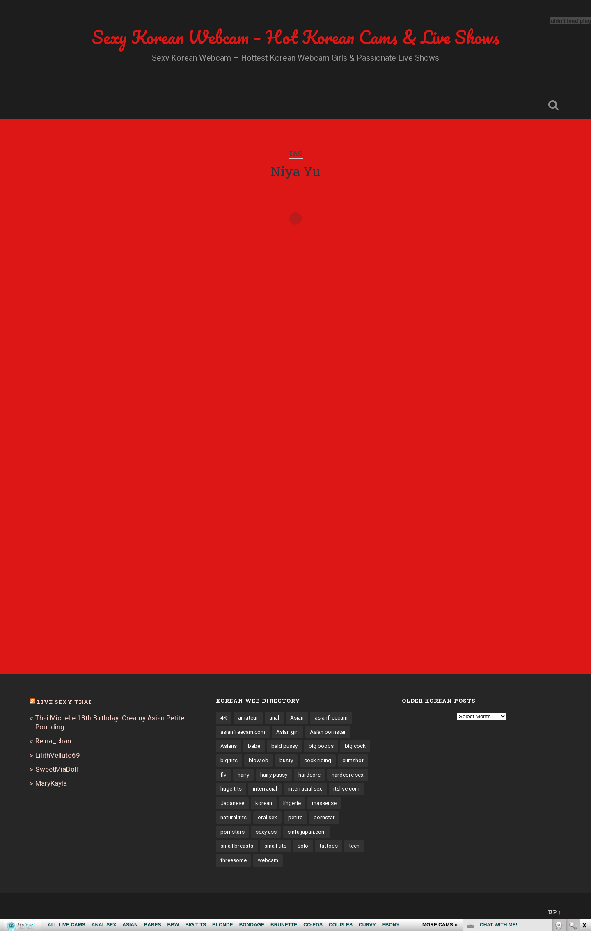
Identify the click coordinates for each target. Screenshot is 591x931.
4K (223, 717)
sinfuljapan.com (307, 831)
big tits (229, 760)
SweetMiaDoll (56, 769)
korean (263, 803)
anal (274, 717)
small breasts (236, 845)
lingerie (292, 803)
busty (286, 760)
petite (295, 817)
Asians (228, 746)
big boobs (321, 746)
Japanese (232, 803)
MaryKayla (51, 783)
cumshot (353, 760)
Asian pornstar (328, 732)
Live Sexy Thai (64, 702)
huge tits (231, 788)
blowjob (258, 760)
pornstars (232, 831)
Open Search (553, 105)
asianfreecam (331, 717)
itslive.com (346, 788)
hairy (243, 774)
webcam (268, 860)
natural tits (233, 817)
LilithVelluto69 (57, 755)
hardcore (309, 774)
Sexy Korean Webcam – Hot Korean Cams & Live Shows (295, 36)
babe (254, 746)
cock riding (317, 760)
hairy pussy (273, 774)
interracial (265, 788)
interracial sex (305, 788)
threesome (233, 860)
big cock (355, 746)
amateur (248, 717)
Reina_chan (53, 741)
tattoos (328, 845)
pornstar (324, 817)
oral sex (267, 817)
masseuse (324, 803)
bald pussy (284, 746)
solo (303, 845)
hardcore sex (348, 774)
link (584, 803)
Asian (297, 717)
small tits (275, 845)
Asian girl (287, 732)
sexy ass (266, 831)
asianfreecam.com (242, 732)
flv (223, 774)
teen (354, 845)
